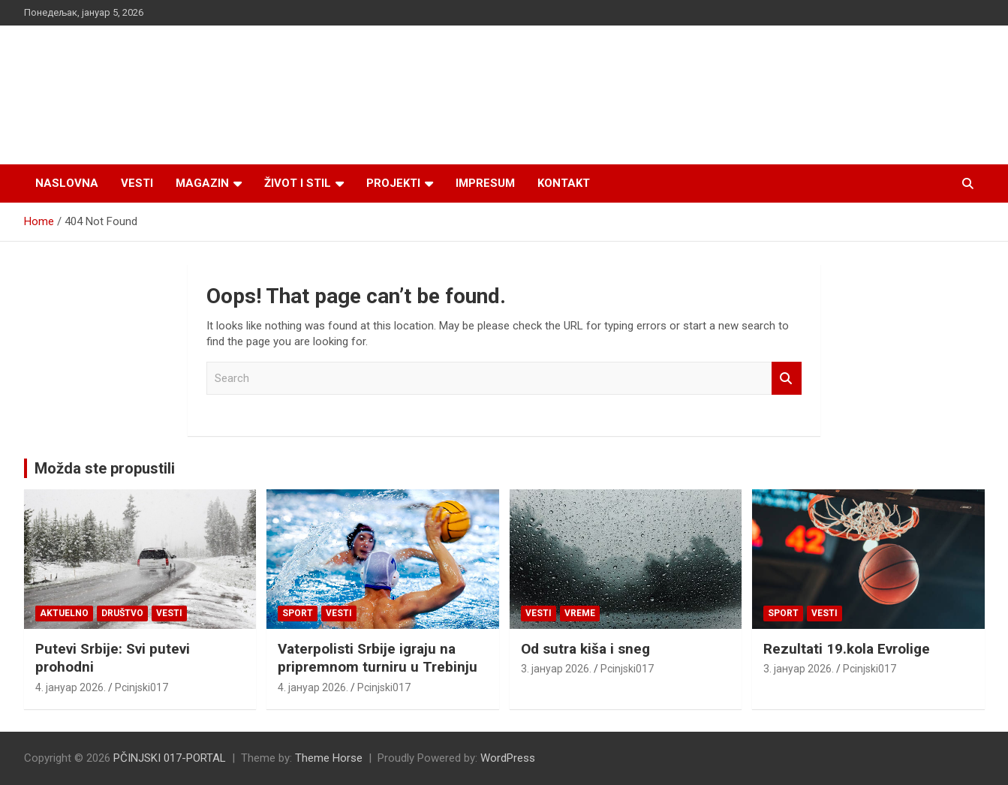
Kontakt (563, 183)
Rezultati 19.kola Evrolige (846, 648)
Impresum (485, 183)
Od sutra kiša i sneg (585, 648)
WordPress (507, 758)
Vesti (137, 183)
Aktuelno (64, 613)
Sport (297, 613)
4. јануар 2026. (70, 687)
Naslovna (66, 183)
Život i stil (297, 183)
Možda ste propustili (105, 468)
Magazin (202, 183)
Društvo (122, 613)
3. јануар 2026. (556, 669)
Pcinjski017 (141, 687)
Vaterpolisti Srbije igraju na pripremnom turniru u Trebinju (377, 658)
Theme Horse (329, 758)
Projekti (393, 183)
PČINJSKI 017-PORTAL (169, 758)
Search (787, 379)
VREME (579, 613)
